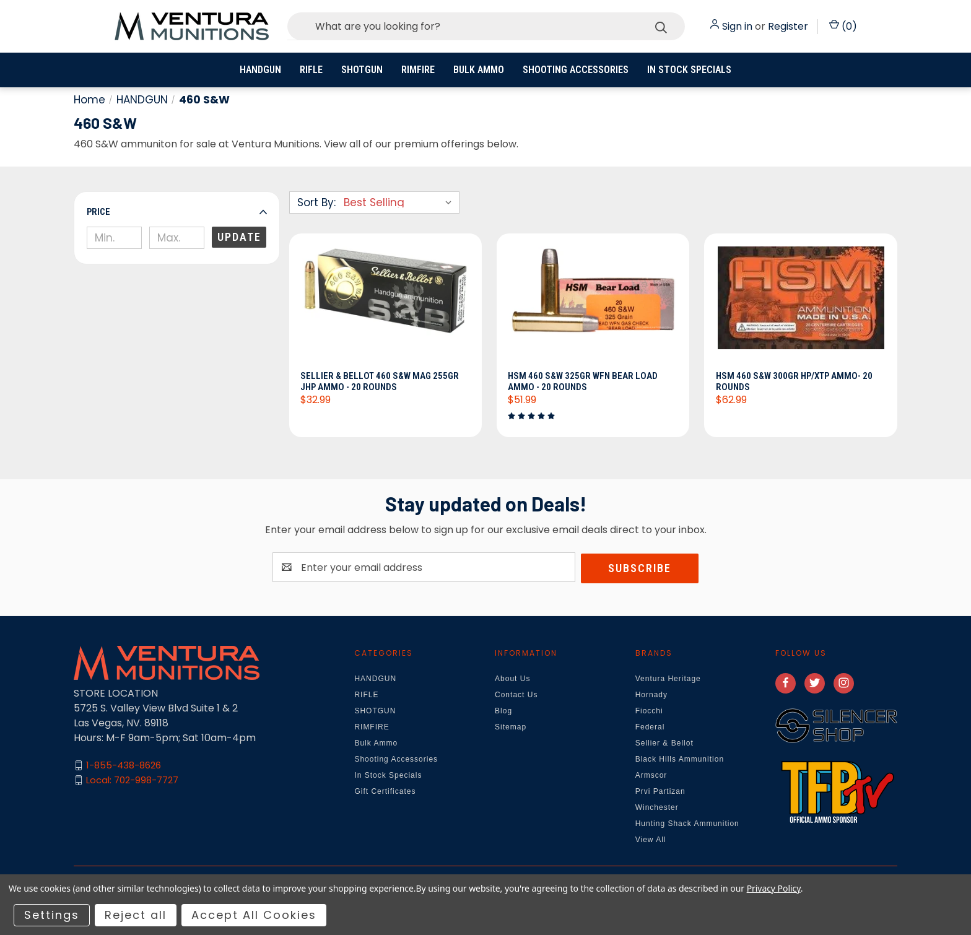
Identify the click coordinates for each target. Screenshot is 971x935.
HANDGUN (260, 70)
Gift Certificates (385, 792)
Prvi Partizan (660, 792)
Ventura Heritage (668, 679)
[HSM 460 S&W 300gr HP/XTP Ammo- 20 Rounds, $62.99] (800, 306)
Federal (650, 727)
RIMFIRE (418, 70)
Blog (503, 711)
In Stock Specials (689, 70)
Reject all (136, 915)
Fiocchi (649, 711)
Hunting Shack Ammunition (687, 824)
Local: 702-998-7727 (132, 781)
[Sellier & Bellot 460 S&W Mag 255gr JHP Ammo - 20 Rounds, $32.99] (385, 306)
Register (788, 26)
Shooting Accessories (576, 70)
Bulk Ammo (478, 70)
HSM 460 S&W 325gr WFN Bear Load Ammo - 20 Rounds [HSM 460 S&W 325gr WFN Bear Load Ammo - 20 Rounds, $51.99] (584, 382)
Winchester (657, 808)
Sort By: (316, 202)
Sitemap (510, 727)
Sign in (737, 26)
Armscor (651, 776)
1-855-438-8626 (123, 766)
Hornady (651, 695)
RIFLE (311, 70)
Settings (51, 915)
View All (650, 840)
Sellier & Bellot (664, 743)
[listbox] (400, 202)
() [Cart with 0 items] (843, 26)
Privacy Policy (774, 888)
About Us (512, 679)
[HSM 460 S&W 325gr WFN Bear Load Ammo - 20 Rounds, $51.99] (593, 306)
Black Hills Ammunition (679, 759)
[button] (177, 211)
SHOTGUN (362, 70)
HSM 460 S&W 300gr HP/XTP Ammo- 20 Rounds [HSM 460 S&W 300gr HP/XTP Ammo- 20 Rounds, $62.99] (794, 382)
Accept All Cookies (253, 915)
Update (239, 236)
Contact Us (516, 695)
